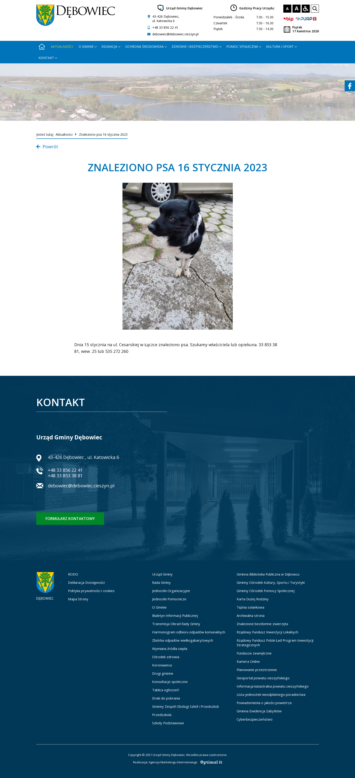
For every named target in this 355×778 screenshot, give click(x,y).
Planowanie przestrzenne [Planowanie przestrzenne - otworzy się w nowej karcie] (257, 669)
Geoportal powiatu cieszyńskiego (263, 678)
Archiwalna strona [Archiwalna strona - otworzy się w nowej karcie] (250, 615)
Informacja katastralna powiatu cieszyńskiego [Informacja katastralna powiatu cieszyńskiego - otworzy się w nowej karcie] (273, 686)
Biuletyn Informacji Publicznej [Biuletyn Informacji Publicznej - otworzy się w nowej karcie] (175, 615)
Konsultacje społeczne (170, 681)
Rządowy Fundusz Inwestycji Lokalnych (267, 632)
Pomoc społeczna (242, 46)
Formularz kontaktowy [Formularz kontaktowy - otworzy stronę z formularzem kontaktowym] (70, 518)
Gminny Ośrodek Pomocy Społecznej (266, 590)
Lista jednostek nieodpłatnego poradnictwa (271, 694)
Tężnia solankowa (250, 607)
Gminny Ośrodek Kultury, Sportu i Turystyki (271, 582)
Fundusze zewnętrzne (254, 653)
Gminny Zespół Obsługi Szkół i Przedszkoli (185, 706)
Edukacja (109, 46)
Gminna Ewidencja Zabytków (259, 711)
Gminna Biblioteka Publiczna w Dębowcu (268, 574)
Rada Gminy (161, 582)
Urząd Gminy (162, 574)
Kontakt (46, 58)
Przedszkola (161, 714)
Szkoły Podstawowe (168, 723)
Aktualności (62, 46)
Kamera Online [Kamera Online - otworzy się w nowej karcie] (248, 661)
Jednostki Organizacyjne (171, 590)
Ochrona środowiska (144, 46)
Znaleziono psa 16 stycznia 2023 (103, 134)
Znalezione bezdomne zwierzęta (262, 623)
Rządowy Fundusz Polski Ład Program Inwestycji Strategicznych (275, 642)
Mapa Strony (78, 599)
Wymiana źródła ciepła (169, 648)
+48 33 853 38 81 (65, 475)
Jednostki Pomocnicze (169, 599)
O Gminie (159, 607)
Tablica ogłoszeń (165, 690)
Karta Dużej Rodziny (253, 599)
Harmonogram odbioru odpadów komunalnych (188, 632)
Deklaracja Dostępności (86, 582)
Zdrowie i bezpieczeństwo (195, 46)
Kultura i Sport (280, 46)
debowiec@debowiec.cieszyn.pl (175, 34)
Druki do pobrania (166, 698)
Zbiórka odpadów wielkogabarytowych (182, 640)
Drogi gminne (162, 673)
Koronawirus (162, 665)
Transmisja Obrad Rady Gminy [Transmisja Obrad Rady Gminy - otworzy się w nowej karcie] (176, 623)
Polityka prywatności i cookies (91, 590)
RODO (73, 574)
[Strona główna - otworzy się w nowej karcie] (41, 46)
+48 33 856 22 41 (165, 27)
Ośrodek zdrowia (165, 656)
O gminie (86, 46)
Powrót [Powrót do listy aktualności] (47, 146)
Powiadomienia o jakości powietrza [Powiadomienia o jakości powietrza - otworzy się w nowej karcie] (264, 702)
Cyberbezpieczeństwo (255, 719)
